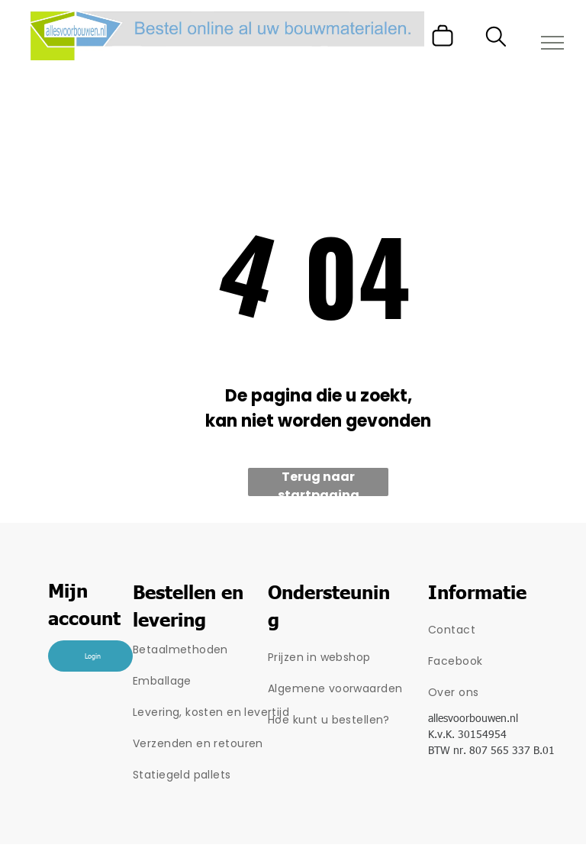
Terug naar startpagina (318, 482)
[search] (496, 40)
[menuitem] (215, 650)
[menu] (552, 43)
